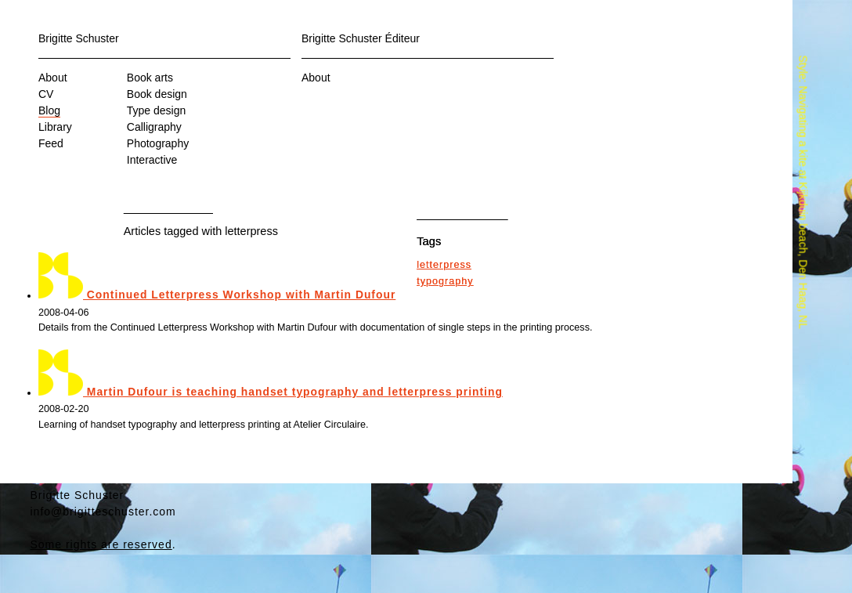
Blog (49, 110)
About (52, 77)
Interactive (152, 160)
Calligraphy (154, 127)
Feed (50, 143)
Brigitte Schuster (78, 38)
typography (445, 281)
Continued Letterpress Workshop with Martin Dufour (216, 294)
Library (55, 127)
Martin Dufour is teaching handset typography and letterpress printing (270, 391)
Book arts (150, 77)
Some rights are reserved (101, 544)
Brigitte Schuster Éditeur (360, 38)
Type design (156, 110)
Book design (157, 94)
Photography (158, 143)
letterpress (444, 264)
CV (45, 94)
